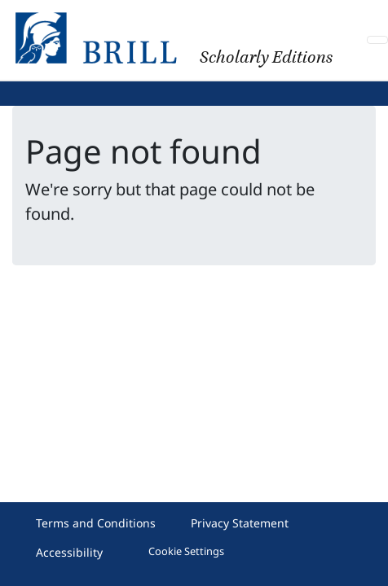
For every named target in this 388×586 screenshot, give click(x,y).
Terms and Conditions (96, 523)
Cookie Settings (186, 551)
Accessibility (69, 552)
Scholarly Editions (266, 58)
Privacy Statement (240, 523)
